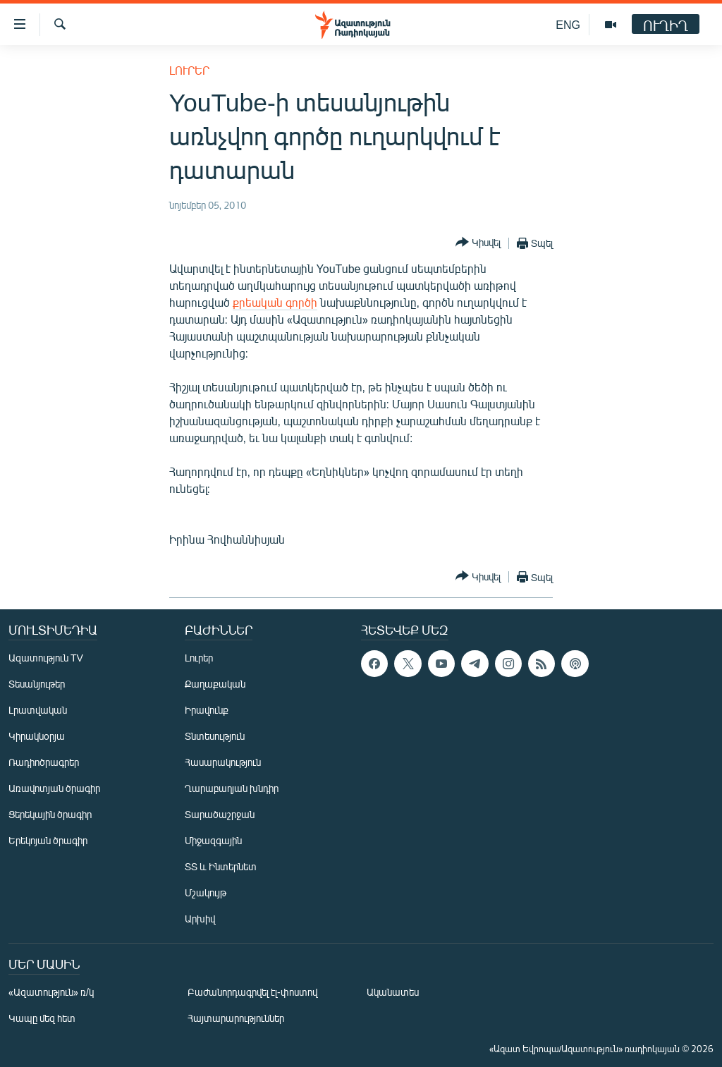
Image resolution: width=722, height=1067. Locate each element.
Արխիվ (200, 919)
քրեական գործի (275, 302)
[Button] (478, 243)
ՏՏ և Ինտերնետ (221, 866)
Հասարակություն (223, 762)
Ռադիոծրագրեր (43, 762)
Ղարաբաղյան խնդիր (232, 788)
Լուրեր (189, 70)
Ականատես (393, 992)
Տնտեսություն (215, 736)
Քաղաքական (215, 684)
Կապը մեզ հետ (41, 1018)
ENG (568, 24)
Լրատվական (37, 710)
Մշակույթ (205, 892)
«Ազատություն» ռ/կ (51, 992)
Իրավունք (206, 710)
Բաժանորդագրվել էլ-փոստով (252, 992)
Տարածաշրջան (220, 814)
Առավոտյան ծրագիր (54, 788)
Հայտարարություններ (236, 1018)
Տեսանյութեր (36, 684)
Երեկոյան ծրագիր (47, 840)
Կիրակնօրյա (36, 736)
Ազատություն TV (45, 658)
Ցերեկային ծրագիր (50, 814)
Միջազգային (213, 840)
